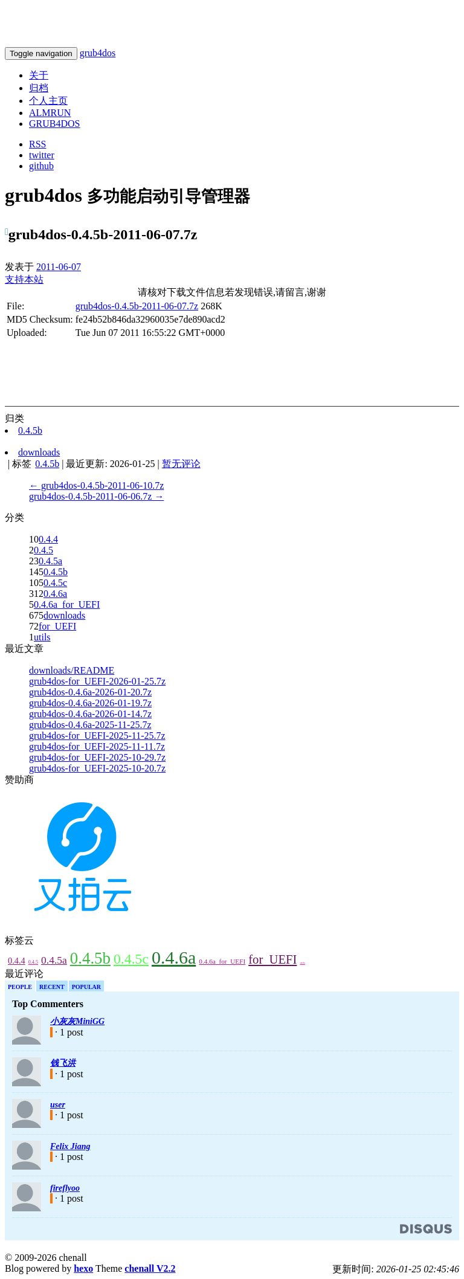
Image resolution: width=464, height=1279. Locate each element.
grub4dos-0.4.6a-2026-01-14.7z (90, 714)
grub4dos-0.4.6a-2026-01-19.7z (90, 703)
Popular (86, 987)
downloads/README (71, 670)
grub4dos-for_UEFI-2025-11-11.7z (97, 746)
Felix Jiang (70, 1146)
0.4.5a (50, 561)
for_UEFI (57, 626)
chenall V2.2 (149, 1268)
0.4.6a (55, 593)
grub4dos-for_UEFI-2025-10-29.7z (97, 757)
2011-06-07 (58, 267)
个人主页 (48, 100)
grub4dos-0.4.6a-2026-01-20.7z (90, 692)
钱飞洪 (63, 1063)
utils (42, 637)
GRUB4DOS (54, 123)
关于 (38, 75)
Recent (52, 987)
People (20, 987)
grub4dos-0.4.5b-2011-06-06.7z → (96, 496)
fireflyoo (65, 1188)
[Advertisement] (146, 344)
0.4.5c (55, 583)
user (57, 1104)
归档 (38, 88)
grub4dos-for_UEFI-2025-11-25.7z (97, 735)
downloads (64, 615)
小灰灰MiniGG (77, 1021)
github (41, 166)
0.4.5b (56, 572)
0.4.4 (48, 539)
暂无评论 (181, 464)
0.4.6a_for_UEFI (67, 604)
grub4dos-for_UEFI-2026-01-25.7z (97, 681)
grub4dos (98, 53)
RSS (37, 144)
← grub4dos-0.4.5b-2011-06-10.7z (96, 485)
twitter (41, 155)
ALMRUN (50, 113)
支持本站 (24, 279)
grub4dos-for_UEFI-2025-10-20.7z (97, 768)
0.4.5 (43, 550)
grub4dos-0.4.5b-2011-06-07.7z (137, 306)
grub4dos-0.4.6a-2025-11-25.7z (90, 725)
